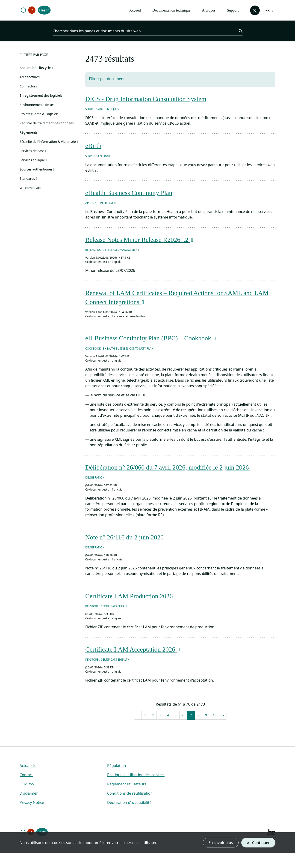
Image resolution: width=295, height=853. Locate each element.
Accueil (135, 10)
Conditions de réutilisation (130, 793)
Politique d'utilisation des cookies (136, 774)
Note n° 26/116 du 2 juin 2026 (127, 537)
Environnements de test (38, 104)
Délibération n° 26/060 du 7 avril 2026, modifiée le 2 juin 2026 (170, 467)
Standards (28, 178)
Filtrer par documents (107, 78)
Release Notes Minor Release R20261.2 (140, 239)
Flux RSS (27, 784)
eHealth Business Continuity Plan (128, 192)
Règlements (29, 132)
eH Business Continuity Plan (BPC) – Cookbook (151, 338)
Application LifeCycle (36, 68)
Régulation (116, 765)
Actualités (28, 765)
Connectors (28, 86)
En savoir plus (221, 842)
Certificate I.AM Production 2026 (132, 596)
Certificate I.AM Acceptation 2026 (133, 649)
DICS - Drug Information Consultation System (145, 98)
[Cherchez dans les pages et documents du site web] (143, 31)
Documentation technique (171, 10)
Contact (26, 774)
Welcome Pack (30, 188)
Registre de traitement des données (47, 123)
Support (233, 10)
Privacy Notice (32, 802)
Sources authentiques (37, 169)
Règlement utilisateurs (126, 784)
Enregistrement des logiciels (41, 95)
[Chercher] (238, 31)
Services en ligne (33, 160)
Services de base (33, 151)
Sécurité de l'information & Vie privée (49, 141)
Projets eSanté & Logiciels (39, 114)
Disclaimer (29, 793)
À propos (208, 10)
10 (214, 715)
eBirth (93, 145)
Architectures (30, 77)
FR (268, 10)
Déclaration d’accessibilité (129, 802)
